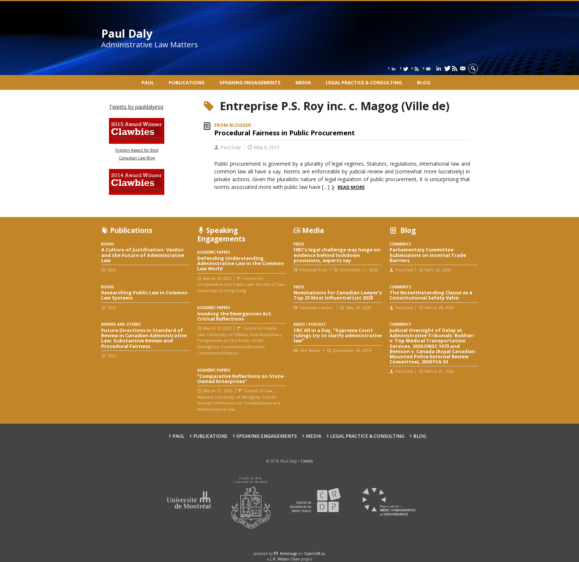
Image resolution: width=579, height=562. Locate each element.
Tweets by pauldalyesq (136, 106)
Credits (307, 461)
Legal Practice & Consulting (364, 82)
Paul (147, 82)
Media (303, 82)
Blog (424, 82)
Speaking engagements (250, 82)
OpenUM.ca (314, 553)
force (288, 553)
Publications (187, 82)
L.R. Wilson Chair (285, 559)
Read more (351, 187)
